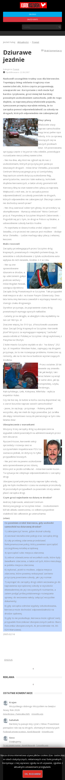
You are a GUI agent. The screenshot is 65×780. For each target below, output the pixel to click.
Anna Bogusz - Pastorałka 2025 (16, 714)
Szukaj (59, 27)
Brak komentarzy (53, 50)
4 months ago (37, 714)
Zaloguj (32, 14)
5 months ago (42, 745)
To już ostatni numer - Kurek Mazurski (19, 745)
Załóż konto (32, 19)
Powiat (16, 69)
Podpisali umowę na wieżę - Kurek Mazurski (21, 731)
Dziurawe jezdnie (17, 56)
